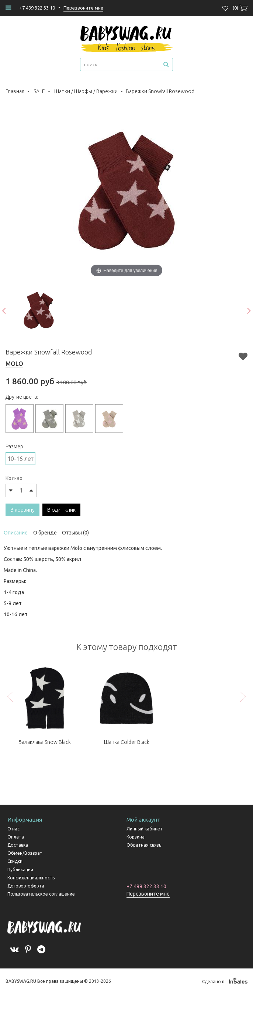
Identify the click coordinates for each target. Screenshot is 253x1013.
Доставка (17, 845)
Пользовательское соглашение (41, 894)
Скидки (14, 861)
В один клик (61, 510)
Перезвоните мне (148, 894)
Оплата (15, 836)
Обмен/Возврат (24, 853)
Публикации (20, 869)
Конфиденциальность (31, 877)
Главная (15, 91)
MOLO (14, 363)
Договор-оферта (25, 885)
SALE (39, 91)
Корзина (135, 836)
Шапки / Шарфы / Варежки (86, 91)
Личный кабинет (144, 828)
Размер (14, 446)
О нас (13, 828)
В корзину (22, 510)
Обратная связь (143, 845)
